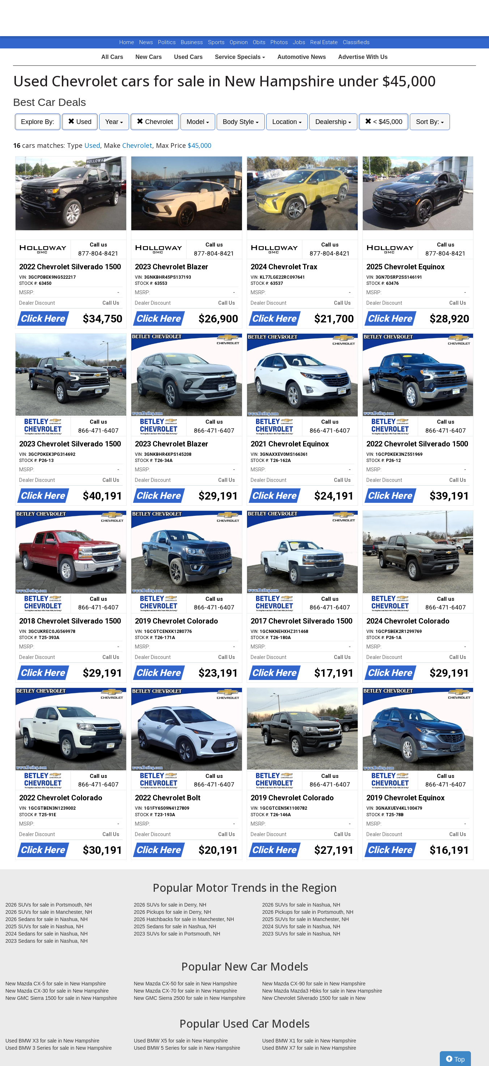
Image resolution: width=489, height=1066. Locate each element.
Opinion (239, 42)
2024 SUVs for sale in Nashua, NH (301, 926)
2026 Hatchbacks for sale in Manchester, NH (184, 919)
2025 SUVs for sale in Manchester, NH (305, 919)
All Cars (112, 57)
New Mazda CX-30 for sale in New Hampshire (57, 991)
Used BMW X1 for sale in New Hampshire (309, 1041)
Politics (167, 42)
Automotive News (301, 57)
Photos (280, 42)
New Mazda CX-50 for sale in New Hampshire (185, 983)
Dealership (333, 121)
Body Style (241, 121)
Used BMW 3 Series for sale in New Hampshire (58, 1048)
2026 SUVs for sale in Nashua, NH (301, 905)
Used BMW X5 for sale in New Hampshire (181, 1041)
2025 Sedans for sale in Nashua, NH (175, 926)
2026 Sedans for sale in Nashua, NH (46, 919)
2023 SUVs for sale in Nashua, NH (301, 934)
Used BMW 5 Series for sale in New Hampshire (187, 1048)
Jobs (300, 42)
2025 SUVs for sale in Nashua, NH (44, 926)
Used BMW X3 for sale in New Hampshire (52, 1041)
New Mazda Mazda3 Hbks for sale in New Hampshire (322, 991)
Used (80, 121)
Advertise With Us (363, 57)
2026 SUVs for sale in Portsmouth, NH (48, 905)
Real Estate (324, 42)
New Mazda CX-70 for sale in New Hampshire (185, 991)
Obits (260, 42)
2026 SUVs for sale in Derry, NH (170, 905)
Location (287, 121)
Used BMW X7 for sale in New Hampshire (309, 1048)
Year (114, 121)
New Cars (148, 57)
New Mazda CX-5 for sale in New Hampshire (55, 983)
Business (192, 42)
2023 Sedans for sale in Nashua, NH (46, 941)
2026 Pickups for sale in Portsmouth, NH (307, 912)
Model (198, 121)
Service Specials (240, 57)
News (146, 42)
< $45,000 (384, 121)
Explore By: (37, 121)
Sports (217, 42)
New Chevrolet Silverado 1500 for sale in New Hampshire (314, 998)
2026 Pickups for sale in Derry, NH (172, 912)
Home (126, 42)
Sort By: (430, 121)
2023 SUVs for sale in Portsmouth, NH (177, 934)
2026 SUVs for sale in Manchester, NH (48, 912)
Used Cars (188, 57)
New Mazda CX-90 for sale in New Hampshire (314, 983)
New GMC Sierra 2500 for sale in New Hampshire (190, 998)
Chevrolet (155, 121)
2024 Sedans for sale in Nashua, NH (46, 934)
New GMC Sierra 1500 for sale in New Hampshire (61, 998)
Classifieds (356, 42)
